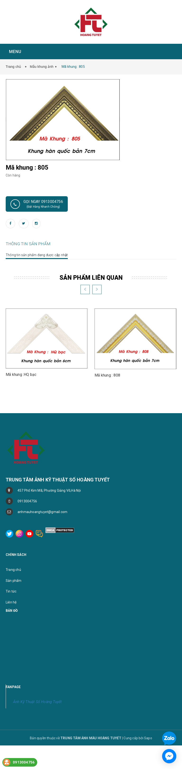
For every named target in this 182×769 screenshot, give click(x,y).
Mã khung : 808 (107, 424)
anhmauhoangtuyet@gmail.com (42, 561)
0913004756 (27, 550)
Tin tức (11, 640)
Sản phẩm (14, 630)
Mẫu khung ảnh (42, 67)
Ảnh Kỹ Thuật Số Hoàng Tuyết (37, 751)
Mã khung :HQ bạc (21, 423)
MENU (12, 51)
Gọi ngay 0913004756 (36, 204)
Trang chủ (14, 67)
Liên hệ (11, 651)
